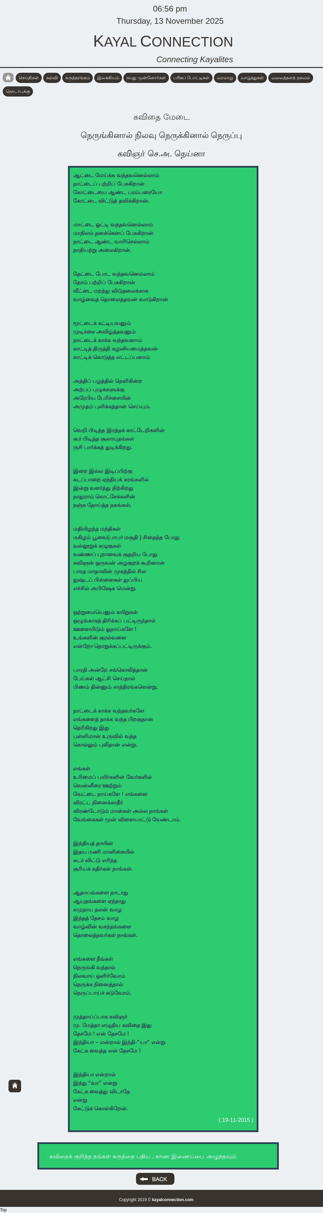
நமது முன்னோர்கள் (146, 77)
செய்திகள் (29, 77)
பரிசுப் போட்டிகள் (191, 77)
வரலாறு (225, 77)
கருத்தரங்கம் (77, 77)
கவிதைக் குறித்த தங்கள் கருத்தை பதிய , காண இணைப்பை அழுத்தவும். (143, 1156)
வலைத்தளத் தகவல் (290, 77)
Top (3, 1210)
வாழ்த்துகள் (252, 77)
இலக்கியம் (108, 77)
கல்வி (52, 77)
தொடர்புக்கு (18, 91)
